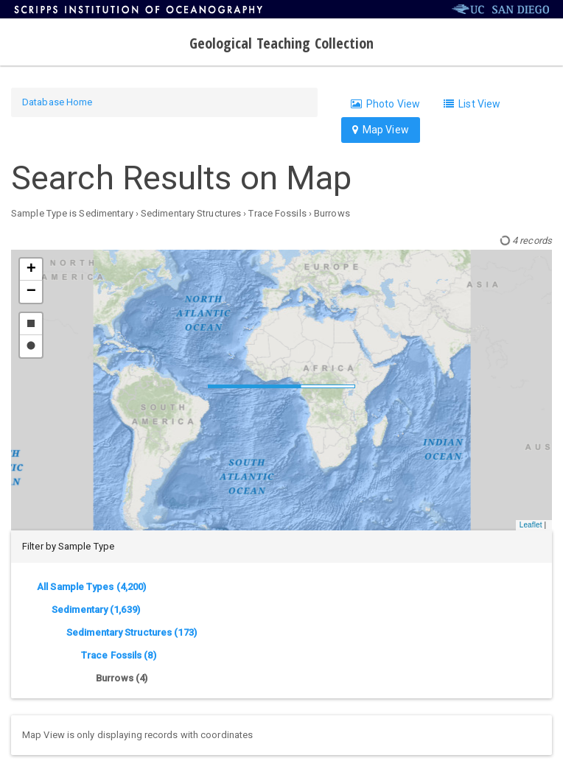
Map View (380, 130)
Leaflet (531, 525)
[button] (31, 270)
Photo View (385, 104)
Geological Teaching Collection (281, 43)
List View (472, 104)
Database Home (57, 102)
